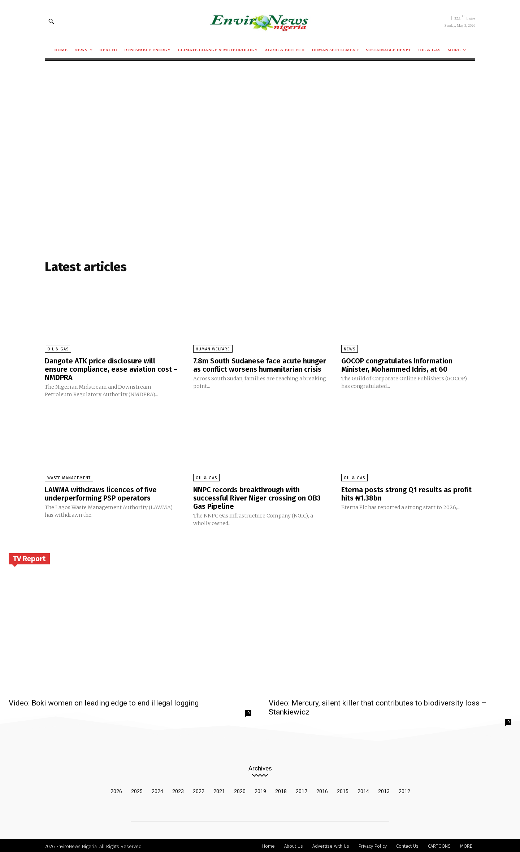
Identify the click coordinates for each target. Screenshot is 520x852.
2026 (116, 789)
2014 (363, 789)
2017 (301, 789)
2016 (322, 789)
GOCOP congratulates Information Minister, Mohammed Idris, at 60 (397, 365)
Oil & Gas (58, 349)
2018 (281, 789)
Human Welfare (213, 349)
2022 (198, 789)
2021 (219, 789)
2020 (240, 789)
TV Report (29, 556)
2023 (178, 789)
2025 (137, 789)
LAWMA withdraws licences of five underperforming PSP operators (101, 493)
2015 (342, 789)
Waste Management (69, 477)
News (349, 349)
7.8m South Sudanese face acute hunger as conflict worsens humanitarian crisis (259, 365)
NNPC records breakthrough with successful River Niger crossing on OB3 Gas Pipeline (257, 497)
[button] (51, 21)
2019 (260, 789)
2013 (384, 789)
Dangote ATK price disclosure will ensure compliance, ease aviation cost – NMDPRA (111, 369)
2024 (157, 789)
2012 (404, 789)
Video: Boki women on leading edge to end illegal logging (104, 701)
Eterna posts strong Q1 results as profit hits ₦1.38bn (406, 493)
